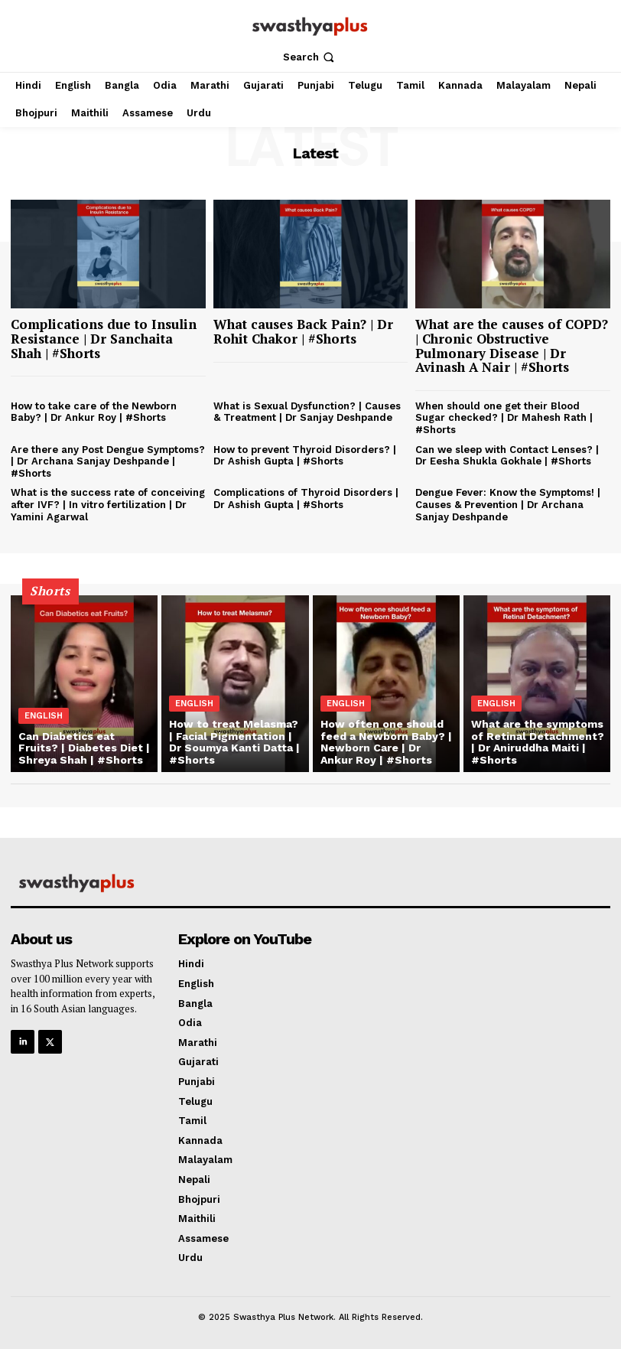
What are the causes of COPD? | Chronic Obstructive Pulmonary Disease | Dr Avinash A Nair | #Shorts (511, 345)
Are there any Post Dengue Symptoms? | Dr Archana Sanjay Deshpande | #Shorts (108, 461)
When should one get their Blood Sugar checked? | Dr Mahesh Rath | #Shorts (504, 417)
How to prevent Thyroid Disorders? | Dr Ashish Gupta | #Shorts (304, 456)
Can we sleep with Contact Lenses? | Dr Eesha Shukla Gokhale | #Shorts (507, 456)
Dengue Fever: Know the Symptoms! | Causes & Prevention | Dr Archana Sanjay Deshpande (507, 504)
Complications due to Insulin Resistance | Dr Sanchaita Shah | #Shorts (104, 338)
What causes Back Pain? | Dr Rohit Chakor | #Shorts (303, 331)
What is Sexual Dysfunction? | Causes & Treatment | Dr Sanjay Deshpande (307, 412)
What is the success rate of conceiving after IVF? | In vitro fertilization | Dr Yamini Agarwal (108, 504)
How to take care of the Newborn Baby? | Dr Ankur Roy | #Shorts (94, 412)
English (43, 716)
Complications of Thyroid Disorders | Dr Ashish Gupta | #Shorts (305, 498)
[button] (310, 57)
